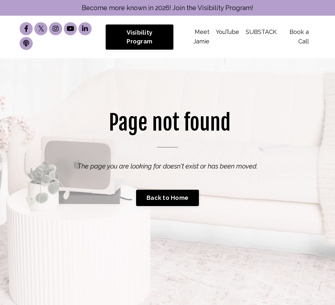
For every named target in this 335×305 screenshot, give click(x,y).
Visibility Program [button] (140, 37)
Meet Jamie (201, 36)
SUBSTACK (261, 31)
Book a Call (299, 36)
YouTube (227, 31)
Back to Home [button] (167, 197)
